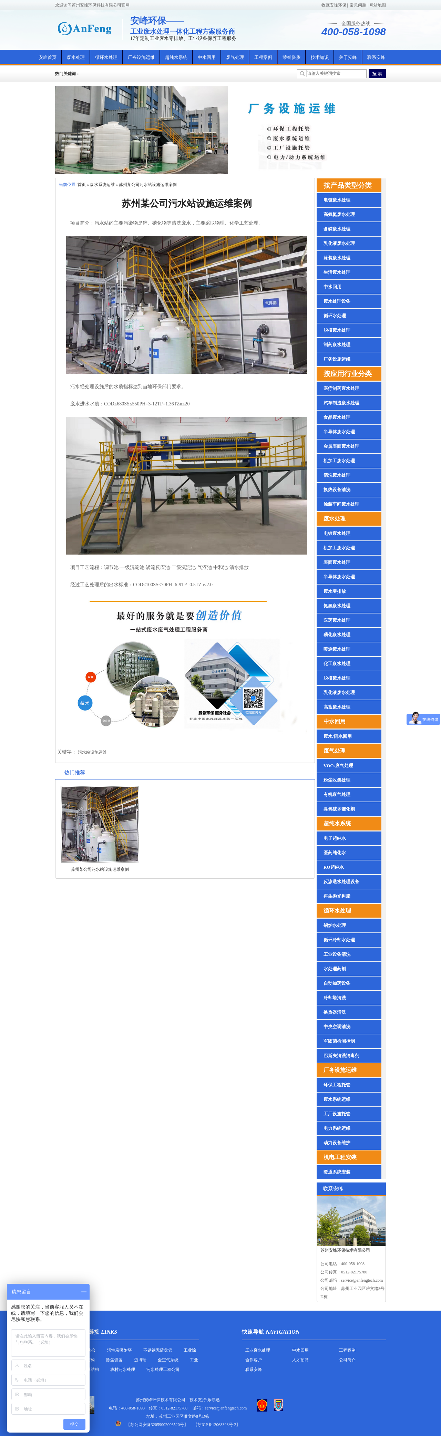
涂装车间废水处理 (341, 504)
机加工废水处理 (339, 460)
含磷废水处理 (337, 228)
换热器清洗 (335, 1012)
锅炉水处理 (335, 925)
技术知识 (320, 57)
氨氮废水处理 (337, 605)
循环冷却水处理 (339, 939)
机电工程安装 (340, 1157)
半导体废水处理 (339, 431)
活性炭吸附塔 (119, 1350)
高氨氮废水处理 (339, 214)
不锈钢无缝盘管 (157, 1350)
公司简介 (347, 1359)
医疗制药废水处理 (341, 388)
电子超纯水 (335, 838)
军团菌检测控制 (339, 1041)
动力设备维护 (337, 1142)
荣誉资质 (291, 57)
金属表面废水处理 (341, 446)
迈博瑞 (140, 1359)
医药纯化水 (335, 852)
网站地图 (377, 5)
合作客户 (253, 1359)
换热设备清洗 (337, 489)
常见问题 (358, 5)
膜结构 (88, 1359)
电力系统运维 (337, 1128)
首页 (82, 184)
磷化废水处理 (337, 634)
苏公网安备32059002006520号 (157, 1424)
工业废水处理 (257, 1350)
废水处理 (76, 57)
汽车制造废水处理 (341, 402)
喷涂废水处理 (337, 649)
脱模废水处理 (337, 330)
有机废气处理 (337, 794)
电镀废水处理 (337, 200)
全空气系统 (168, 1359)
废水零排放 (335, 591)
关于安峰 (348, 57)
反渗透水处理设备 (341, 881)
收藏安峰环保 (333, 5)
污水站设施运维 (92, 752)
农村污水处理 (122, 1369)
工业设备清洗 (337, 954)
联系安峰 (376, 57)
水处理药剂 (335, 968)
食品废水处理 (337, 417)
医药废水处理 (337, 620)
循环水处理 (106, 57)
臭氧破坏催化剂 (339, 809)
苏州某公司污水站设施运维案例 (148, 184)
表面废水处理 (337, 562)
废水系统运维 (102, 184)
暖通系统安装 (337, 1172)
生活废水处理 (337, 272)
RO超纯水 (334, 867)
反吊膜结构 (88, 1369)
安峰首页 (48, 57)
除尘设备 (114, 1359)
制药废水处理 (337, 344)
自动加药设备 (337, 983)
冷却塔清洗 (335, 997)
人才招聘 (300, 1359)
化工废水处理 (337, 663)
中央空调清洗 (337, 1026)
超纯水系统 (176, 57)
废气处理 (235, 57)
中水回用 (207, 57)
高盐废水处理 (337, 707)
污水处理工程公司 (163, 1369)
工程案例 (263, 57)
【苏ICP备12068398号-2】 (216, 1424)
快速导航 (253, 1332)
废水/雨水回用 (338, 736)
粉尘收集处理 (337, 780)
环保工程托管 (337, 1084)
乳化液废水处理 (339, 243)
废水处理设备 (337, 301)
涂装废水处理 (337, 257)
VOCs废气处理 (338, 765)
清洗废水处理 (337, 475)
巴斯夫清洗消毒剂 (341, 1055)
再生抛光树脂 (337, 896)
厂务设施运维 (141, 57)
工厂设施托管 (337, 1113)
